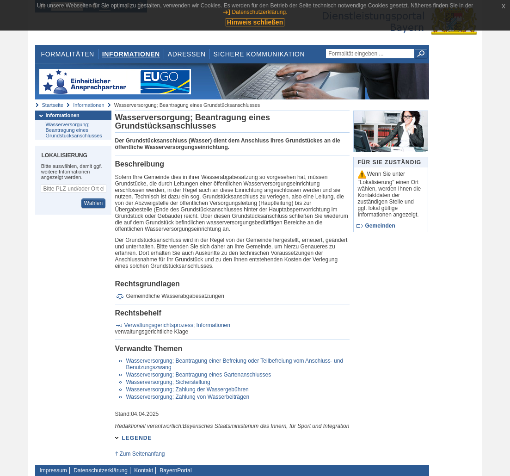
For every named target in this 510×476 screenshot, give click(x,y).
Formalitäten (67, 54)
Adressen (187, 54)
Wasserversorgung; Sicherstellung (168, 382)
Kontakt (143, 470)
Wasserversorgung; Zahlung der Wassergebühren (187, 389)
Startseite (52, 105)
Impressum (53, 470)
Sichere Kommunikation (259, 54)
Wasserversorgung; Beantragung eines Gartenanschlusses (198, 374)
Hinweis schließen (255, 22)
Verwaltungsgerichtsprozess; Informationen (177, 325)
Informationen (131, 54)
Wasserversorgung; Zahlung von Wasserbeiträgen (187, 397)
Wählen (93, 203)
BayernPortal (175, 470)
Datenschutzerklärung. (259, 12)
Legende (137, 438)
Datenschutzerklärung (101, 470)
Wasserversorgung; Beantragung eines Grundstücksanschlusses (74, 130)
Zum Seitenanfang (142, 454)
